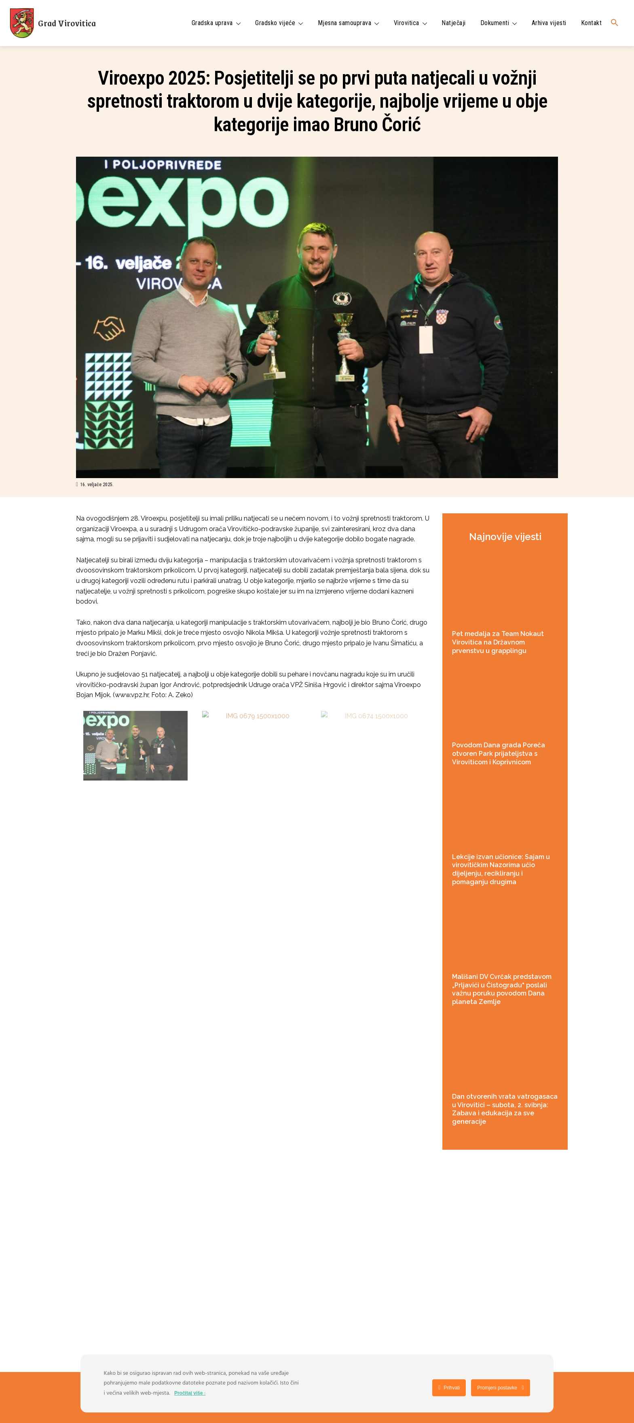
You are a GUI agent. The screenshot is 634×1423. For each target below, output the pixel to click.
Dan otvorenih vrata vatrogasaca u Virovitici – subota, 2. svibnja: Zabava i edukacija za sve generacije (505, 1109)
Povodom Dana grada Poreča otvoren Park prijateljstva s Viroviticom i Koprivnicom (498, 753)
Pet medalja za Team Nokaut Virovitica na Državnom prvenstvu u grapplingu (498, 642)
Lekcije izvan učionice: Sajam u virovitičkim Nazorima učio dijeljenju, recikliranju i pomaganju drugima (501, 869)
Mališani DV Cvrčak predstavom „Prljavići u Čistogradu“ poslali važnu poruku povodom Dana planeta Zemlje (502, 989)
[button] (614, 23)
